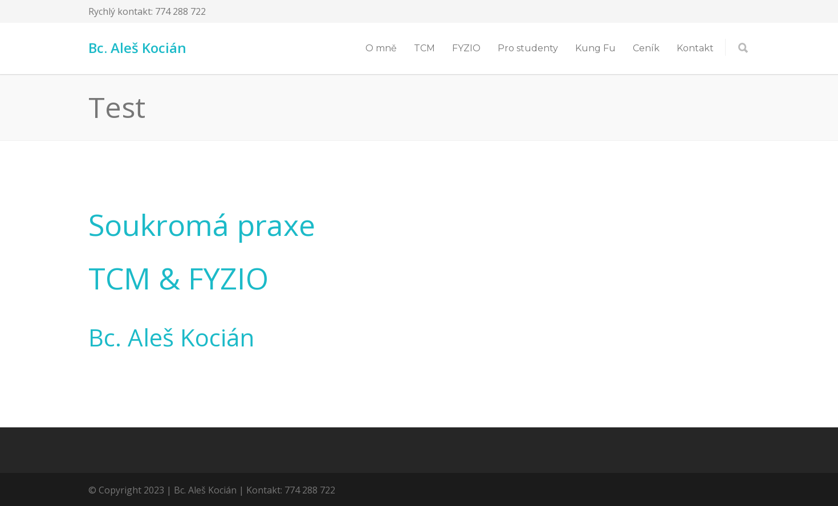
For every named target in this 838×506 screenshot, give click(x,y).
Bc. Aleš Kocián (137, 47)
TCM (424, 48)
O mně (381, 48)
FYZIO (466, 48)
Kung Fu (595, 48)
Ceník (646, 48)
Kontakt (695, 48)
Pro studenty (528, 48)
